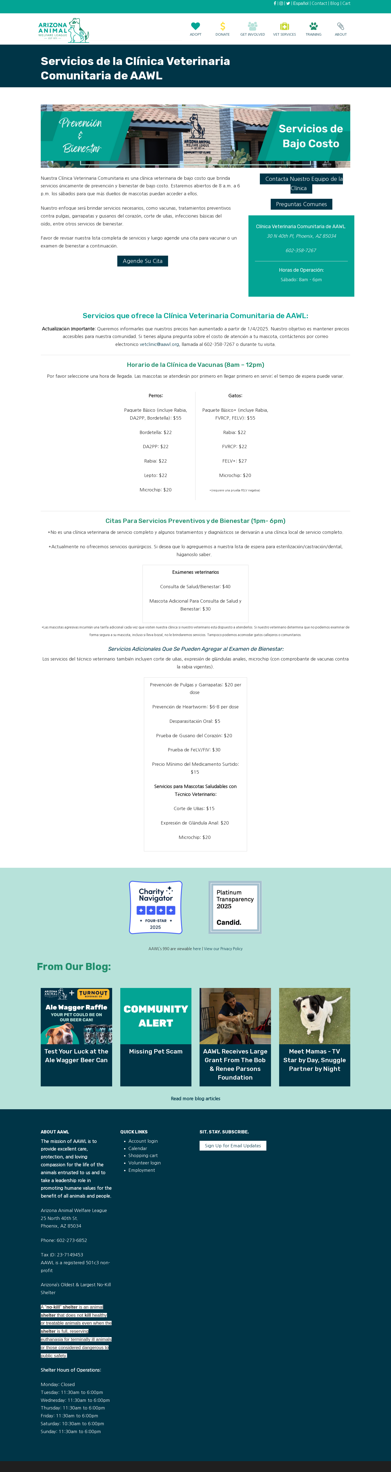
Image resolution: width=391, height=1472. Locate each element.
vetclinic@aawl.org (159, 344)
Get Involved (252, 26)
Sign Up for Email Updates (233, 1145)
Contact (319, 3)
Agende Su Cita (143, 261)
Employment (141, 1170)
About (340, 26)
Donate (222, 26)
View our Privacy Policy (223, 949)
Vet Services (284, 26)
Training (313, 26)
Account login (143, 1141)
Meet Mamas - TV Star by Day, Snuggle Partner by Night (314, 1060)
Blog (334, 3)
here (197, 949)
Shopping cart (143, 1155)
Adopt (195, 26)
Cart (346, 3)
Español (300, 3)
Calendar (137, 1148)
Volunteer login (144, 1163)
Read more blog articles (195, 1098)
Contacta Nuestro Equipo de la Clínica (304, 183)
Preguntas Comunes (301, 204)
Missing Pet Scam (156, 1051)
